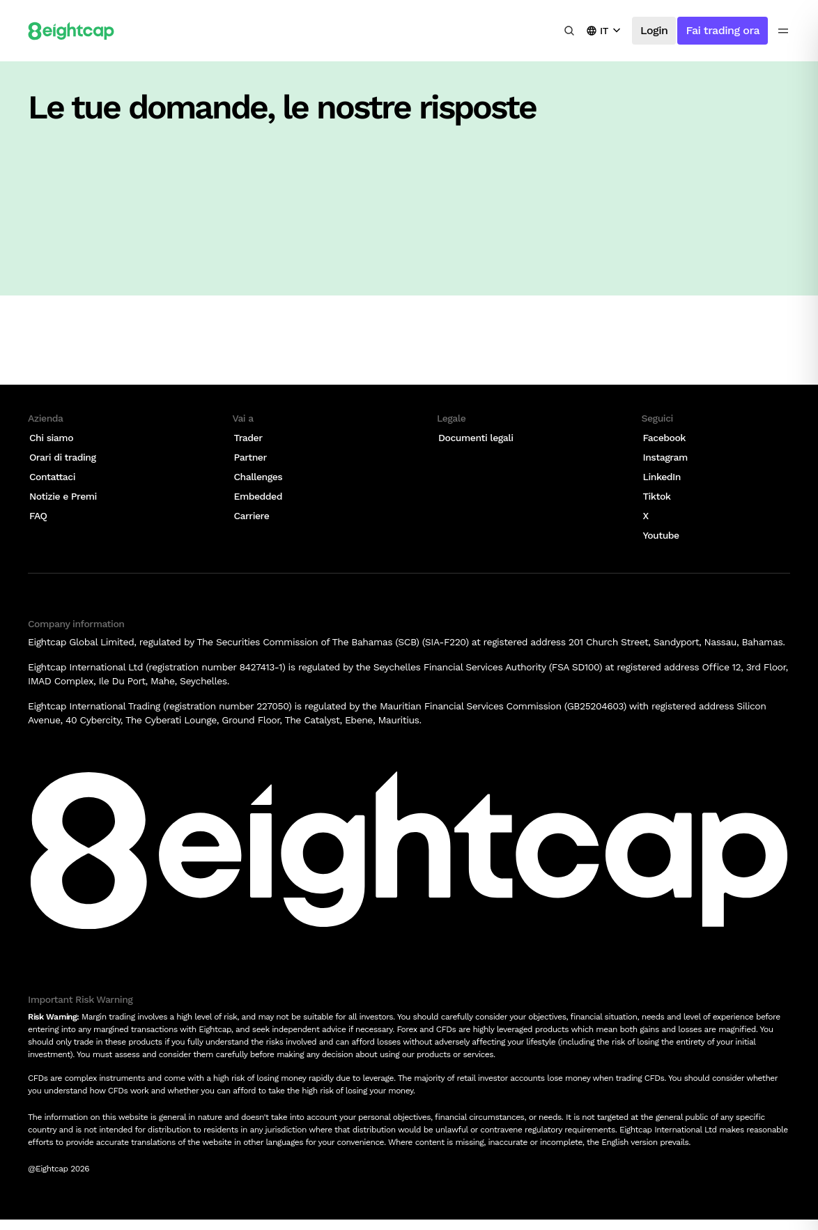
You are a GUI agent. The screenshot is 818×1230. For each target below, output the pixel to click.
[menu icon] (783, 31)
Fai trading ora (722, 30)
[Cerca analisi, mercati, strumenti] (569, 31)
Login (653, 30)
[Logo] (71, 31)
